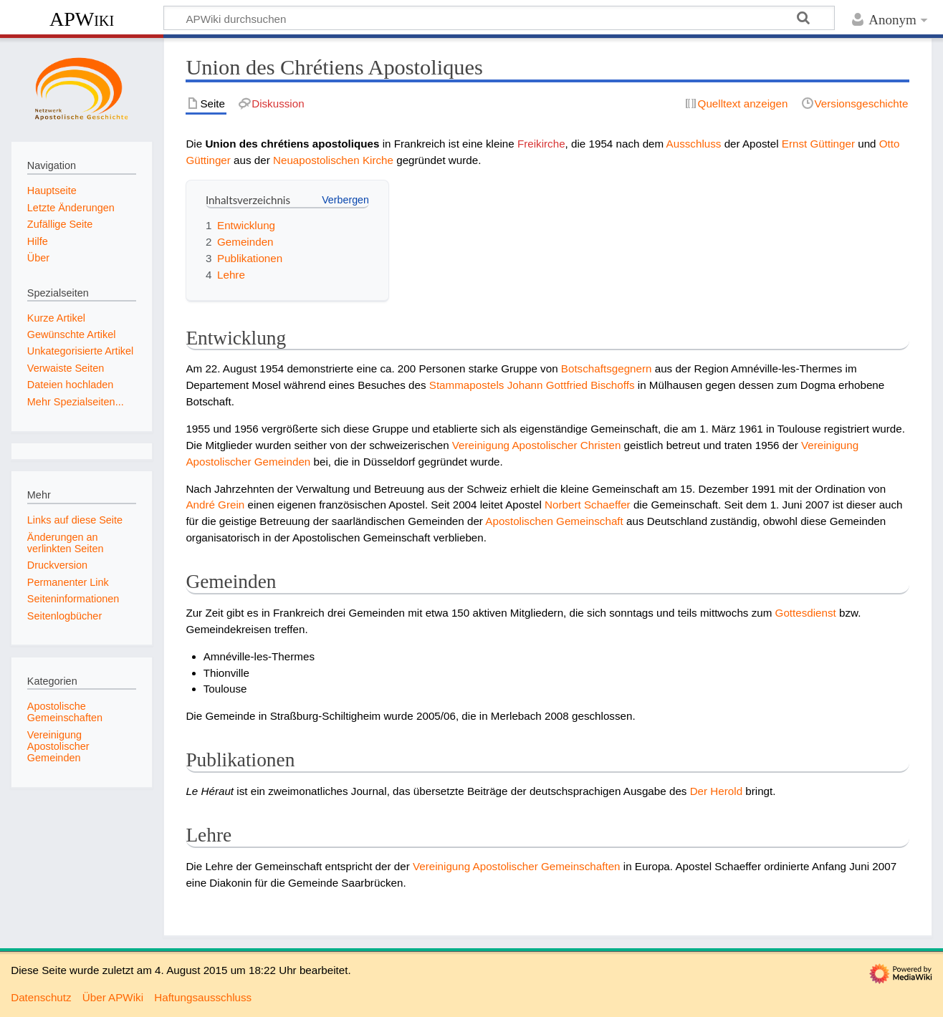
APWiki (81, 19)
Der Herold (716, 791)
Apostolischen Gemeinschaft (554, 521)
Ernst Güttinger (818, 144)
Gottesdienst (805, 613)
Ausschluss (694, 144)
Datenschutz (41, 997)
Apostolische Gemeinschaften (64, 711)
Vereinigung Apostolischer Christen (536, 445)
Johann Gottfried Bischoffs (571, 385)
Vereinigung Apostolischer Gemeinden (58, 746)
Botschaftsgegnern (606, 368)
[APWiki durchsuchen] (499, 17)
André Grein (215, 504)
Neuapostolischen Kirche (333, 160)
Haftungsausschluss (203, 997)
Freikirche (541, 144)
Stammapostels (466, 385)
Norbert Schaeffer (588, 504)
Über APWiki (112, 997)
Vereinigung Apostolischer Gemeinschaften (517, 866)
